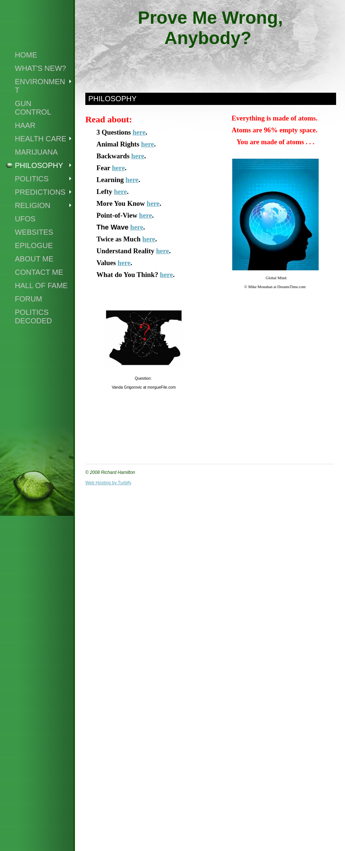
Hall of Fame (41, 285)
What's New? (40, 68)
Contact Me (39, 272)
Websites (34, 232)
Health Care (40, 139)
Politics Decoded (33, 316)
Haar (25, 125)
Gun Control (33, 107)
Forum (28, 299)
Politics (32, 179)
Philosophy (39, 165)
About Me (34, 259)
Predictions (40, 192)
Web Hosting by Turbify (108, 482)
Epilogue (34, 245)
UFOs (25, 219)
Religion (32, 205)
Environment (40, 85)
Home (26, 55)
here (138, 132)
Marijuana (36, 152)
